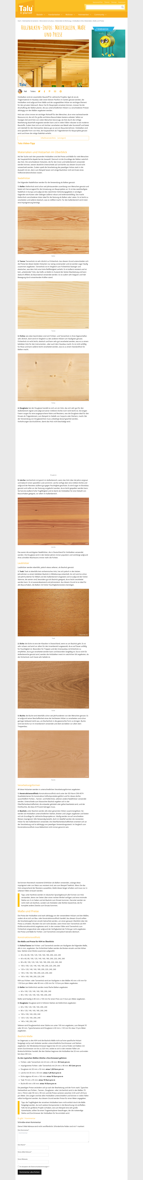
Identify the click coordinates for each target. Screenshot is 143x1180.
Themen (106, 2)
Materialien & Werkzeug (63, 21)
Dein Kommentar (23, 1130)
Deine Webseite (23, 1159)
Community (99, 14)
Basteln (40, 14)
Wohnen (69, 14)
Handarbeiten (54, 14)
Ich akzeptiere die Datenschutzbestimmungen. (34, 1167)
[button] (44, 15)
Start (19, 21)
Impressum (121, 2)
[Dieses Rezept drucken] (60, 91)
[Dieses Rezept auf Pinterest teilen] (49, 91)
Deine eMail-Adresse (25, 1152)
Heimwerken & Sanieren (30, 21)
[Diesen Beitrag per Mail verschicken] (55, 91)
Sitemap (113, 2)
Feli (25, 91)
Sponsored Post (98, 2)
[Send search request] (122, 7)
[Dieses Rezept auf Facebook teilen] (44, 91)
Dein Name (22, 1145)
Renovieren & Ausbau (47, 21)
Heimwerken (83, 14)
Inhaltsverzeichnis (53, 138)
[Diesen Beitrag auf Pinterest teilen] (39, 91)
